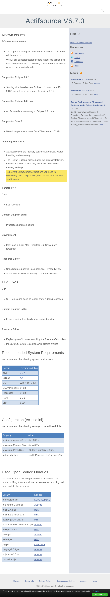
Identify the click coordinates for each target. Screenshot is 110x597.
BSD (48, 500)
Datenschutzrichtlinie (65, 581)
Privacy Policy (45, 581)
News (94, 581)
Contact (16, 581)
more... (97, 83)
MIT (36, 519)
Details (96, 591)
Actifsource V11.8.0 (80, 91)
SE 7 (22, 373)
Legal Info (29, 581)
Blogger (77, 66)
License (83, 581)
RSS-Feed (79, 53)
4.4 (21, 378)
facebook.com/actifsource (81, 42)
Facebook (78, 62)
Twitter (77, 58)
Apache (38, 505)
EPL (36, 529)
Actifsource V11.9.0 (80, 79)
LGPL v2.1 (39, 500)
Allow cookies (99, 595)
